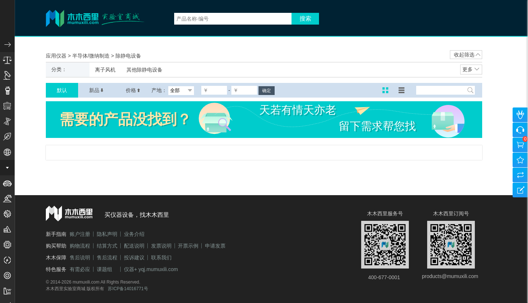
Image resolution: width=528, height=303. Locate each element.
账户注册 (80, 234)
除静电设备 (128, 56)
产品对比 (520, 175)
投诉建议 (134, 257)
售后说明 (80, 257)
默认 (62, 90)
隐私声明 (107, 234)
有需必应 (80, 269)
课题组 (104, 269)
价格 (133, 90)
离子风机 (105, 70)
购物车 (520, 145)
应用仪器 (57, 56)
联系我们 (161, 257)
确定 (266, 90)
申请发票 (215, 245)
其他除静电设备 (144, 70)
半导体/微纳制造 (91, 56)
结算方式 (107, 245)
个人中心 (520, 114)
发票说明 (161, 245)
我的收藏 (520, 160)
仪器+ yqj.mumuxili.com (151, 269)
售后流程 (107, 257)
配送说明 (134, 245)
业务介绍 (134, 234)
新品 (96, 90)
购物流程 (80, 245)
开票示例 (188, 245)
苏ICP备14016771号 (128, 288)
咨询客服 (520, 130)
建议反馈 (520, 190)
